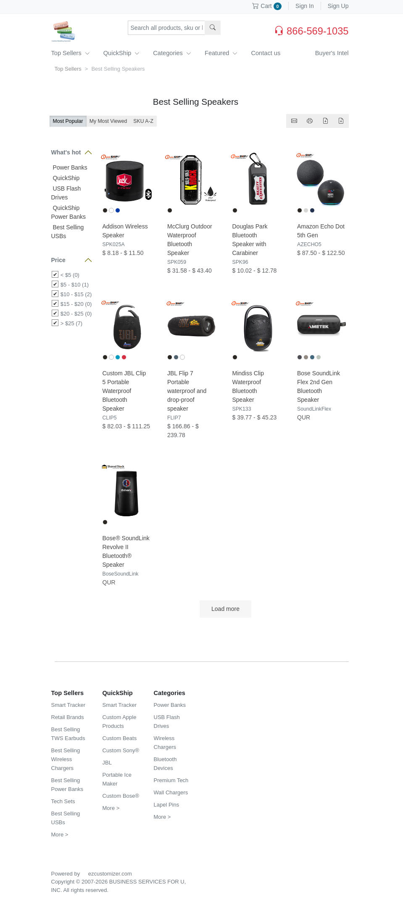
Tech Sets (63, 801)
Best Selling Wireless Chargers (65, 759)
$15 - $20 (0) (76, 304)
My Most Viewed (108, 121)
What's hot (66, 152)
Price (58, 260)
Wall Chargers (171, 792)
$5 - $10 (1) (75, 284)
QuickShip (121, 53)
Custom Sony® (121, 750)
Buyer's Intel (332, 53)
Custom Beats (120, 738)
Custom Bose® (121, 796)
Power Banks (69, 167)
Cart (267, 6)
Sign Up (338, 6)
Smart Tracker (68, 705)
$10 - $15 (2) (76, 294)
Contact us (265, 53)
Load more (225, 608)
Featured (221, 53)
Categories (172, 53)
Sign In (304, 6)
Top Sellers (70, 53)
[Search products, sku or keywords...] (166, 28)
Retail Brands (67, 717)
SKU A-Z (143, 121)
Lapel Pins (166, 805)
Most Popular (68, 121)
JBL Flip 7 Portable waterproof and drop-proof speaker (186, 391)
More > (59, 834)
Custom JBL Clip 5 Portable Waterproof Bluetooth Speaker (124, 391)
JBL (107, 762)
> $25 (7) (71, 323)
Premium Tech (171, 780)
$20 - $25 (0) (76, 314)
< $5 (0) (70, 275)
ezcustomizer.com (110, 874)
